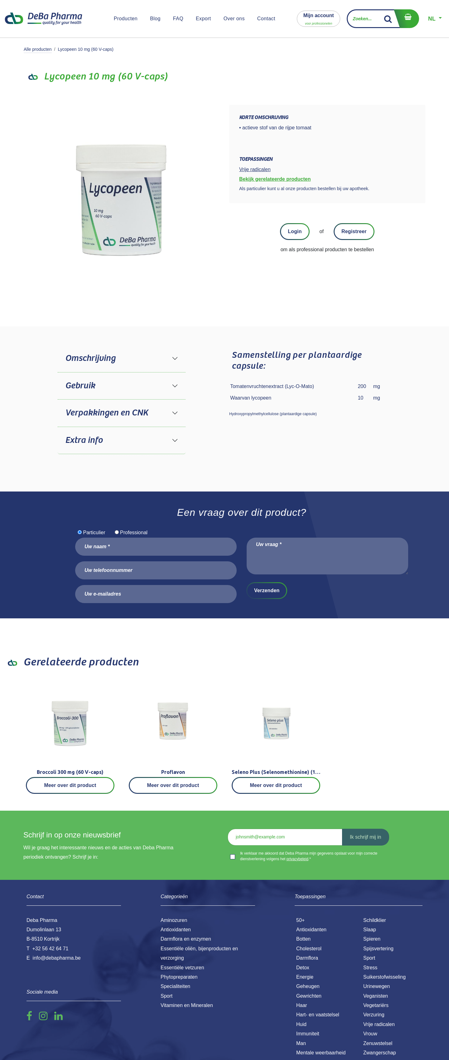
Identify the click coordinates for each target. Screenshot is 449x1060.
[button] (318, 18)
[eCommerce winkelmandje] (406, 18)
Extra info (84, 440)
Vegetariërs (376, 1005)
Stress (370, 967)
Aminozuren (174, 920)
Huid (301, 1024)
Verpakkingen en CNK (106, 413)
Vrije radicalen (379, 1024)
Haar (301, 1005)
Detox (302, 967)
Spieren (371, 939)
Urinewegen (376, 986)
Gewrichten (308, 996)
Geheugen (308, 986)
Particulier (94, 532)
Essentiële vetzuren (182, 967)
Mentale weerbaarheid (320, 1052)
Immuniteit (307, 1033)
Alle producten (38, 49)
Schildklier (374, 920)
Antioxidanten (311, 929)
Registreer (354, 231)
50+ (300, 920)
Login (295, 231)
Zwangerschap (379, 1052)
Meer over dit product (70, 785)
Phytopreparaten (179, 977)
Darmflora (307, 958)
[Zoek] (388, 18)
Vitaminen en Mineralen (187, 1005)
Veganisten (375, 996)
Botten (303, 939)
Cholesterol (308, 948)
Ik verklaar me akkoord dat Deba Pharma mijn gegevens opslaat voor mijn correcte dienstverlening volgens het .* (308, 856)
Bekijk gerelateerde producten (275, 179)
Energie (304, 977)
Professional (133, 532)
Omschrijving (90, 358)
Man (301, 1043)
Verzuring (373, 1014)
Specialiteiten (175, 986)
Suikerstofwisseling (384, 977)
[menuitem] (125, 18)
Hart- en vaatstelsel (317, 1014)
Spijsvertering (378, 948)
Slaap (369, 929)
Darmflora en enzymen (186, 939)
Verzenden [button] (266, 590)
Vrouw (370, 1033)
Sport (369, 958)
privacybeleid (297, 859)
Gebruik (80, 386)
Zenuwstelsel (377, 1043)
